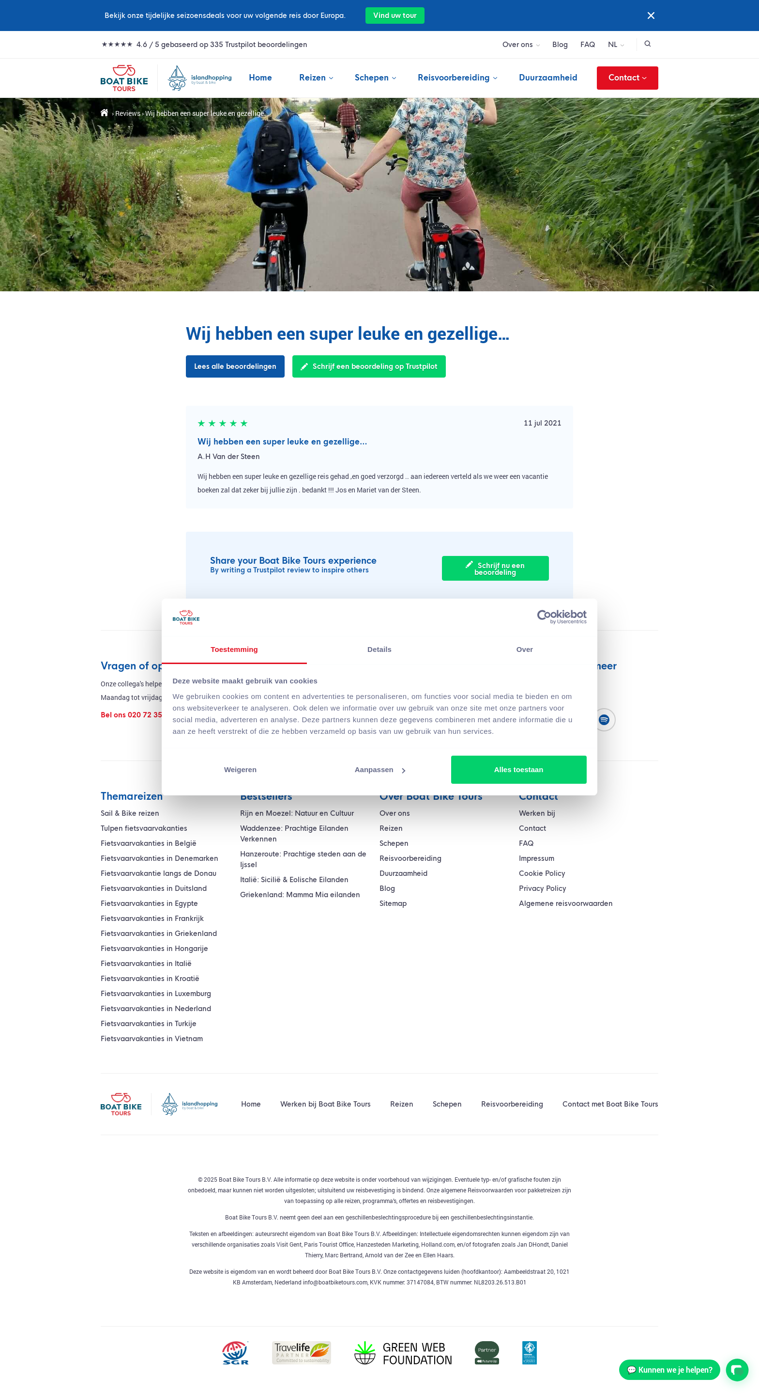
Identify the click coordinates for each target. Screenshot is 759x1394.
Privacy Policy (542, 888)
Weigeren (240, 769)
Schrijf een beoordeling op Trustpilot (369, 366)
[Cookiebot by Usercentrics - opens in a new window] (544, 617)
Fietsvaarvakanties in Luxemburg (156, 993)
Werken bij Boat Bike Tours (325, 1104)
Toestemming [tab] (234, 649)
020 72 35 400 (152, 715)
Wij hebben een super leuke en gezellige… (282, 442)
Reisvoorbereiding (454, 78)
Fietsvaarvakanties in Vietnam (152, 1038)
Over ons (517, 44)
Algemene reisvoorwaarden (566, 903)
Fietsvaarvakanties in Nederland (156, 1008)
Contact (627, 78)
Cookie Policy (542, 873)
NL (612, 44)
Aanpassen (380, 769)
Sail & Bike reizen (130, 813)
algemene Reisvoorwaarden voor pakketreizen (500, 1190)
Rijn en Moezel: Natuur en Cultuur (297, 813)
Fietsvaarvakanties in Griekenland (159, 933)
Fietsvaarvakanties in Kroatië (150, 978)
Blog (560, 44)
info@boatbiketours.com (335, 1282)
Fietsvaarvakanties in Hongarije (154, 948)
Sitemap (393, 903)
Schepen (372, 78)
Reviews (127, 113)
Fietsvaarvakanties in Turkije (149, 1023)
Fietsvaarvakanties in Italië (146, 963)
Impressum (536, 858)
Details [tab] (379, 649)
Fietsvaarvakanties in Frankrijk (152, 918)
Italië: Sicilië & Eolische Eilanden (294, 879)
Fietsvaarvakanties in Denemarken (159, 858)
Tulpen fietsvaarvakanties (144, 828)
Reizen (312, 78)
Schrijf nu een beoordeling (498, 569)
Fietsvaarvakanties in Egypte (149, 903)
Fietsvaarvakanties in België (149, 843)
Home (260, 78)
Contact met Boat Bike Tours (610, 1104)
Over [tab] (524, 649)
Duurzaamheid (548, 78)
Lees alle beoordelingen (235, 366)
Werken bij (537, 813)
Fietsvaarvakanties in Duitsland (154, 888)
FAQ (587, 44)
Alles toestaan (519, 769)
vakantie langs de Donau (158, 873)
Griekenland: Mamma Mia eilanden (300, 894)
